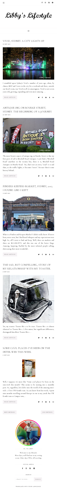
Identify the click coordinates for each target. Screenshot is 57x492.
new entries (9, 412)
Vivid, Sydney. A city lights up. (24, 41)
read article (9, 97)
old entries (48, 412)
